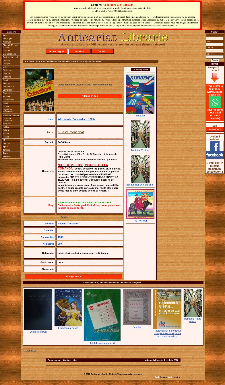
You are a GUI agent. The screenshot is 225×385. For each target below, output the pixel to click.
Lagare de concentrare (8, 110)
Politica (6, 127)
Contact (102, 51)
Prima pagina (54, 360)
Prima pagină (56, 51)
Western (6, 156)
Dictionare (7, 70)
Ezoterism (7, 90)
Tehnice (6, 150)
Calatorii (6, 50)
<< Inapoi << (30, 350)
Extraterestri (8, 86)
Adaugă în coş (90, 96)
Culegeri (6, 64)
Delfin (5, 67)
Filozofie (6, 96)
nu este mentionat (71, 132)
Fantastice (7, 93)
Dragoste (7, 77)
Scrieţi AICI (215, 129)
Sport (5, 146)
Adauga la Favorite (154, 360)
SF (4, 140)
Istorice (6, 106)
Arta (5, 35)
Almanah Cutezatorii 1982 (77, 119)
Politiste (6, 130)
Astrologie (7, 38)
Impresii (79, 51)
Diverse (6, 73)
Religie (6, 137)
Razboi (6, 133)
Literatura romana (11, 115)
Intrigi (5, 103)
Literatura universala (7, 119)
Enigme (6, 83)
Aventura (7, 42)
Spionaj (6, 143)
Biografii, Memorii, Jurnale (11, 46)
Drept (5, 80)
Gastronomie (8, 100)
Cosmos (6, 60)
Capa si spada (9, 54)
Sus (75, 360)
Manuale (7, 124)
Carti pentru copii (10, 57)
